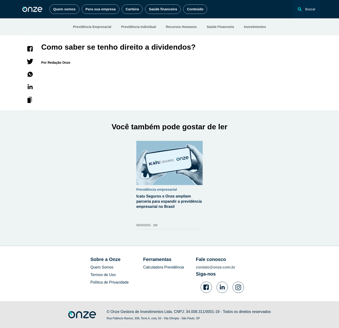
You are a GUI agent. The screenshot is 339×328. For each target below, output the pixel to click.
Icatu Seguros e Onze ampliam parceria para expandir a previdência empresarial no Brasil (169, 201)
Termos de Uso (103, 275)
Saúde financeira (163, 9)
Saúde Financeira (220, 27)
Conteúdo (195, 9)
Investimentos (255, 27)
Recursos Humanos (181, 27)
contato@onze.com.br (215, 267)
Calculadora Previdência (163, 267)
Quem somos (64, 9)
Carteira (132, 9)
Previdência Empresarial (92, 27)
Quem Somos (101, 267)
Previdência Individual (138, 27)
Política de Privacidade (109, 282)
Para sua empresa (100, 9)
